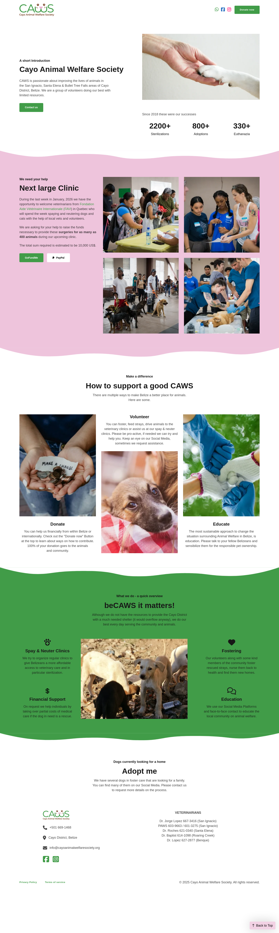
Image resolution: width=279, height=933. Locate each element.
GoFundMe (31, 257)
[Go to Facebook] (223, 9)
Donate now (247, 9)
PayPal (58, 257)
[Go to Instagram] (229, 9)
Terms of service (55, 882)
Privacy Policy (28, 882)
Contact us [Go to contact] (31, 107)
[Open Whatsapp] (217, 9)
